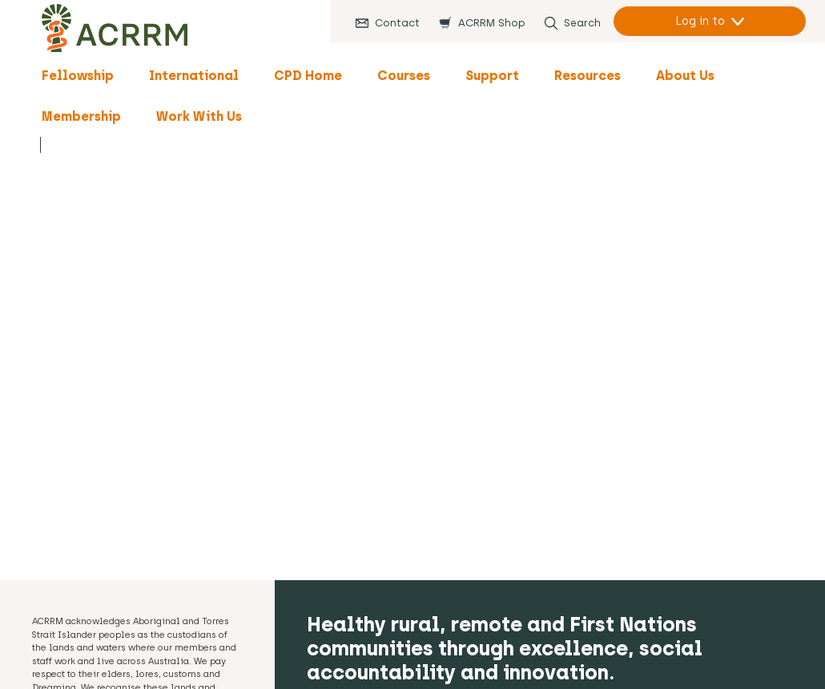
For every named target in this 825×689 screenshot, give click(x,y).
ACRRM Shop (491, 23)
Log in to (700, 21)
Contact (397, 23)
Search (582, 23)
